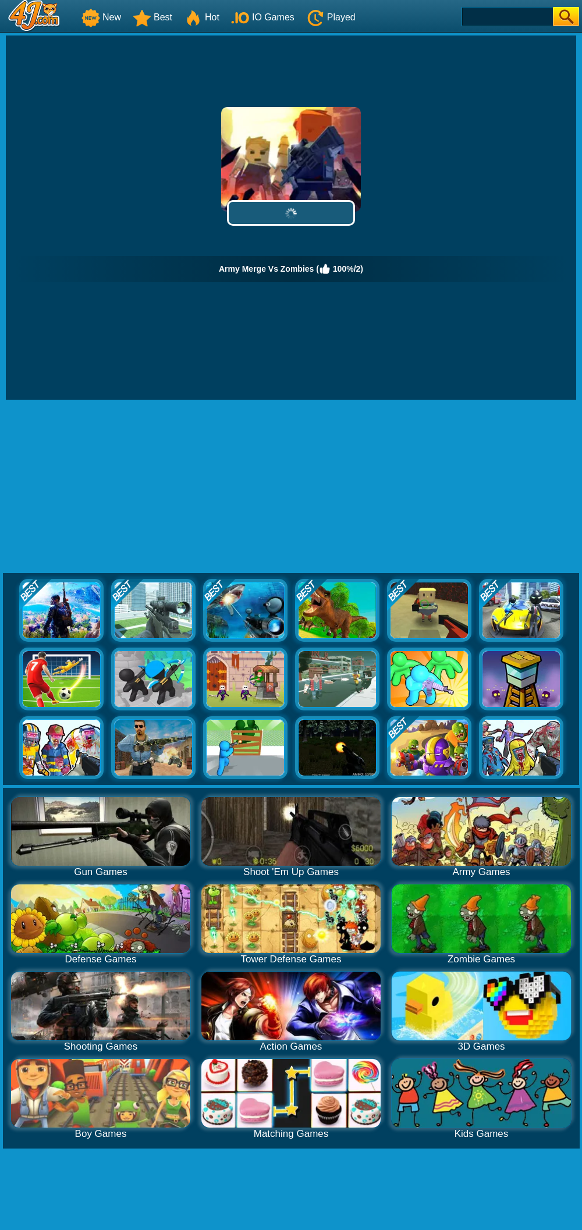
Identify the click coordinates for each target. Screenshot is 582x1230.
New (101, 17)
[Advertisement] (291, 487)
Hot (201, 17)
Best (152, 17)
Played (331, 17)
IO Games (262, 17)
